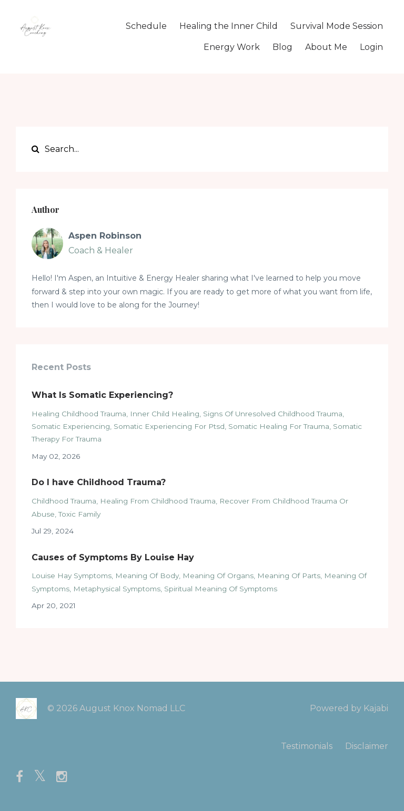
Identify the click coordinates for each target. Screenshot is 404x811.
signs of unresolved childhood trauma (272, 413)
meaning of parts (288, 575)
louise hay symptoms (72, 575)
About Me (326, 47)
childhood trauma (64, 501)
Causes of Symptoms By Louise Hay (113, 557)
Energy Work (232, 47)
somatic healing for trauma (278, 426)
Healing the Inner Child (228, 26)
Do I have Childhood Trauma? (99, 482)
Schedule (146, 26)
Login (371, 47)
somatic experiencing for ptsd (169, 426)
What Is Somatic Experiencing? (102, 395)
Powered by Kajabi (349, 708)
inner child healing (164, 413)
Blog (282, 47)
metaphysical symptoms (116, 588)
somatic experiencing (71, 426)
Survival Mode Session (336, 26)
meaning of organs (218, 575)
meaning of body (147, 575)
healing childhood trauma (79, 413)
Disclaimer (366, 746)
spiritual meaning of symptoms (220, 588)
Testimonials (306, 746)
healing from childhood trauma (158, 501)
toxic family (79, 514)
